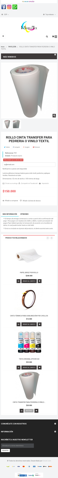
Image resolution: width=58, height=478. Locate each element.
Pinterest (36, 147)
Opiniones (24, 214)
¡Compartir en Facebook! (29, 183)
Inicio (2, 47)
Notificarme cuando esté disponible (15, 169)
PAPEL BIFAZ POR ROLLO (29, 272)
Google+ (26, 147)
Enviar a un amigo (11, 183)
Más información (10, 214)
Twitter (7, 147)
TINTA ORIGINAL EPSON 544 (29, 359)
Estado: (8, 156)
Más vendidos (9, 57)
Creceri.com (47, 461)
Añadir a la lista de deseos (31, 201)
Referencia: (9, 153)
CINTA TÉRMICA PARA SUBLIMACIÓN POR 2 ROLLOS (29, 316)
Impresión (45, 183)
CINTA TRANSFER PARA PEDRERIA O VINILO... (29, 402)
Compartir (16, 147)
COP (4, 14)
